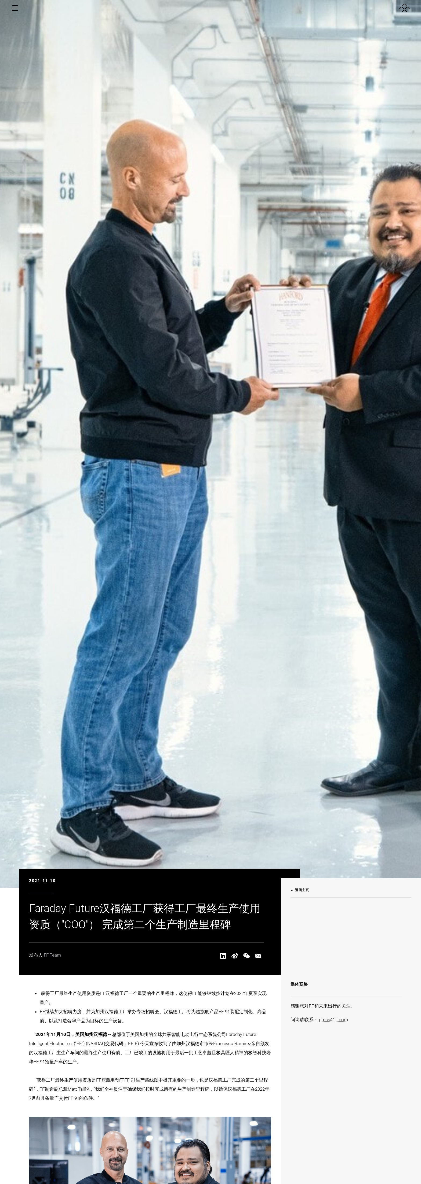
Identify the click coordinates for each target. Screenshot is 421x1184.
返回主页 (300, 890)
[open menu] (15, 8)
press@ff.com (333, 1019)
